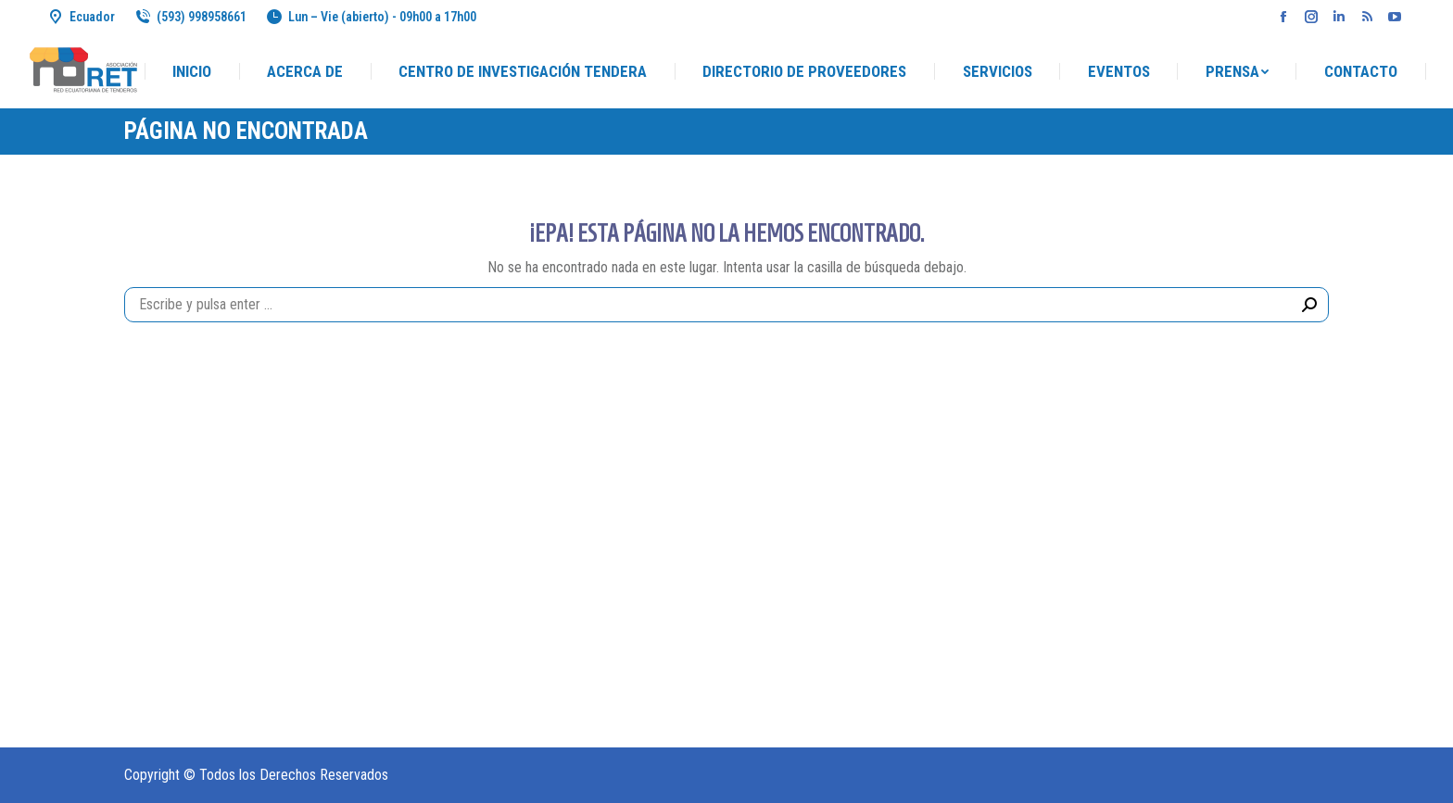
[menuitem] (191, 71)
